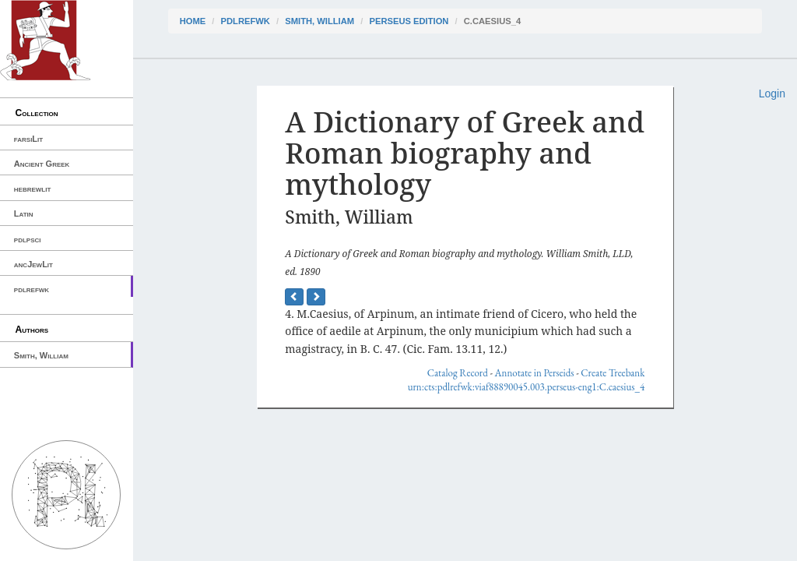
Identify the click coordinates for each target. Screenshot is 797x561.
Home (193, 21)
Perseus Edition (408, 21)
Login (772, 93)
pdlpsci (27, 239)
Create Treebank (612, 372)
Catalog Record (457, 372)
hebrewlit (32, 188)
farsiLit (28, 138)
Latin (23, 213)
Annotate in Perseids (534, 372)
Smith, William (41, 355)
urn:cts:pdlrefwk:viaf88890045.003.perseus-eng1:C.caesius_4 (526, 386)
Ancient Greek (42, 163)
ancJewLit (33, 264)
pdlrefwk (31, 289)
